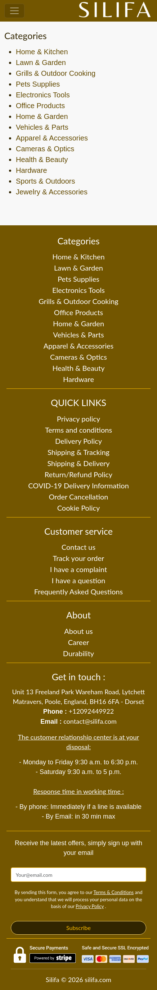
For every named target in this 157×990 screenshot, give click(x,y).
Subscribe (78, 927)
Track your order (78, 558)
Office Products (40, 106)
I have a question (79, 580)
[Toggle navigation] (14, 11)
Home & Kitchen (42, 52)
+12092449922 (91, 711)
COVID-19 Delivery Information (78, 485)
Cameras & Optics (45, 149)
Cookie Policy (78, 507)
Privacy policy (78, 418)
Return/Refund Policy (78, 474)
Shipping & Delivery (78, 463)
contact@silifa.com (90, 721)
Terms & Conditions (113, 892)
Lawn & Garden (41, 62)
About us (78, 631)
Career (78, 642)
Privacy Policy (90, 906)
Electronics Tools (43, 95)
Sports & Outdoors (45, 181)
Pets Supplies (38, 84)
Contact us (78, 547)
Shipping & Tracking (78, 452)
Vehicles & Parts (42, 127)
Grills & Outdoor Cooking (55, 73)
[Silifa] (115, 11)
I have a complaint (78, 569)
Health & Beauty (42, 160)
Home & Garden (42, 116)
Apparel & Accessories (52, 138)
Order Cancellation (78, 496)
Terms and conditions (78, 429)
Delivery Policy (78, 441)
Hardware (31, 170)
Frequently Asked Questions (78, 591)
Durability (78, 653)
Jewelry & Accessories (52, 192)
